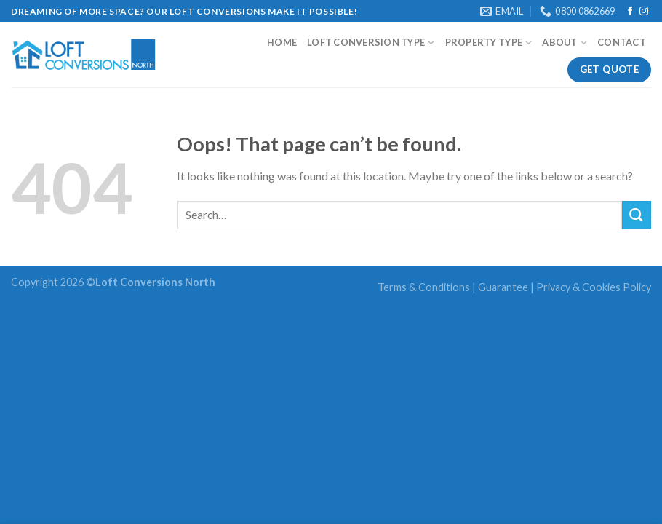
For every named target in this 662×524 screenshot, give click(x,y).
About (564, 42)
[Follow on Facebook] (630, 12)
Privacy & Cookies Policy (593, 287)
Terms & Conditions (424, 287)
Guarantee (503, 287)
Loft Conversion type (371, 42)
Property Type (489, 42)
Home (282, 42)
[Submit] (636, 215)
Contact (621, 42)
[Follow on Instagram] (643, 12)
